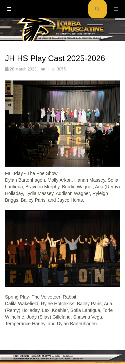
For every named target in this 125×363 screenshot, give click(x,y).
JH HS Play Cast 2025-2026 (55, 58)
